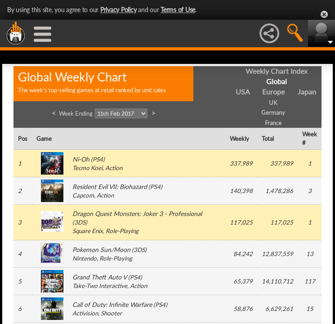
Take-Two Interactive (99, 285)
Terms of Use (178, 10)
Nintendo (84, 258)
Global (276, 81)
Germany (273, 112)
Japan (307, 91)
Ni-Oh (80, 159)
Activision (85, 313)
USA (243, 91)
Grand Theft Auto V (99, 277)
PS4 (98, 159)
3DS (79, 222)
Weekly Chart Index (277, 71)
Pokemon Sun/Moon (101, 249)
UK (273, 102)
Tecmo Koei (87, 167)
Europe (273, 91)
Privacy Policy (118, 10)
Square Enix (87, 230)
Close (324, 14)
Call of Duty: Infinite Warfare (112, 304)
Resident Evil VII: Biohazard (109, 186)
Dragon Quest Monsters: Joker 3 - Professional (137, 213)
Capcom (83, 195)
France (273, 122)
